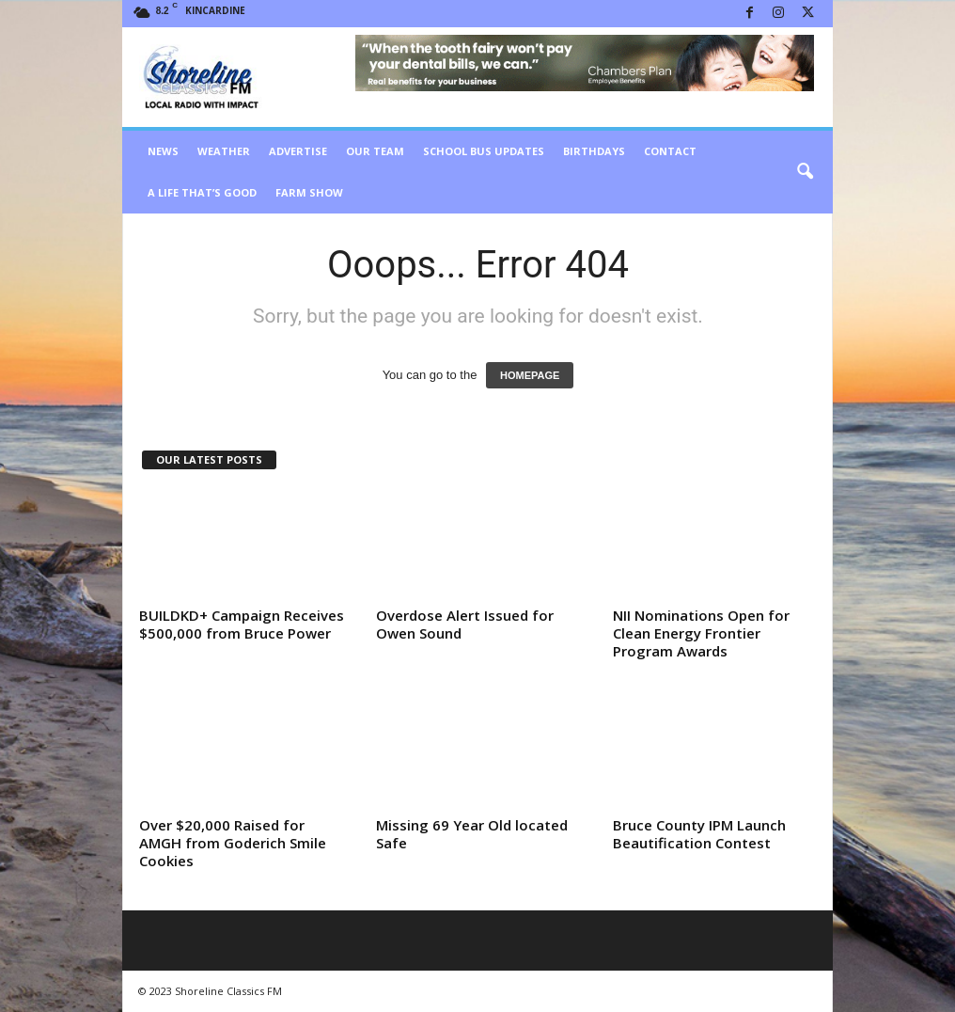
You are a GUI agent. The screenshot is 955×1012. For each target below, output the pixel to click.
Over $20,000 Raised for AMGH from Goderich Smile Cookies (232, 842)
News (163, 151)
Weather (223, 151)
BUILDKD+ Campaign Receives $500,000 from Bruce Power (241, 624)
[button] (804, 172)
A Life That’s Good (202, 192)
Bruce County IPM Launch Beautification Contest (699, 833)
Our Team (375, 151)
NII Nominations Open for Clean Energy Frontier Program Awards (701, 633)
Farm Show (309, 192)
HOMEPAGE (529, 375)
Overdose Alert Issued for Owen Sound (465, 624)
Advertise (298, 151)
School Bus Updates (483, 151)
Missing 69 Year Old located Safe (472, 833)
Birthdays (594, 151)
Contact (670, 151)
